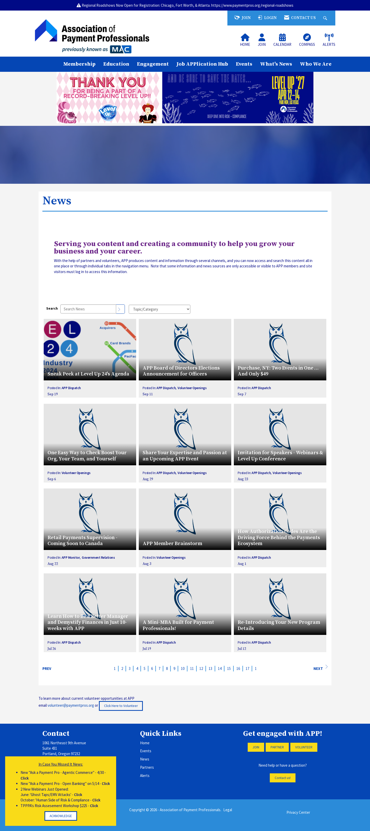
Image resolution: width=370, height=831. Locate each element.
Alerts (145, 775)
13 (210, 668)
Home (145, 742)
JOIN (256, 747)
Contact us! (283, 778)
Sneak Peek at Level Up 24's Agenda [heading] (88, 374)
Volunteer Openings (192, 388)
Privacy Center (298, 812)
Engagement (153, 64)
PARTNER (277, 747)
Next (320, 668)
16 (238, 668)
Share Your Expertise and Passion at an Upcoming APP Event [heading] (185, 456)
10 (182, 668)
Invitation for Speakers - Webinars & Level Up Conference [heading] (280, 456)
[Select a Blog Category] (159, 309)
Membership (79, 64)
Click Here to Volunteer (121, 706)
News (144, 759)
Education (116, 64)
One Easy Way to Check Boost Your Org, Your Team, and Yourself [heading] (87, 456)
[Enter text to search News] (88, 308)
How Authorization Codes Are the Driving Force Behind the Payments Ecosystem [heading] (279, 538)
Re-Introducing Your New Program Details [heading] (279, 625)
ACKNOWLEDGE (61, 816)
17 (247, 668)
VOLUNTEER (303, 747)
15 (229, 668)
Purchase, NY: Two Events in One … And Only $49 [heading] (278, 371)
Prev (46, 668)
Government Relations (98, 557)
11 (192, 668)
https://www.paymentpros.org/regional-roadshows (252, 5)
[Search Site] (325, 17)
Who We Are (315, 64)
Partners (147, 767)
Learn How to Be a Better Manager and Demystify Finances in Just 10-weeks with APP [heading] (88, 623)
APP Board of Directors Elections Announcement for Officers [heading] (181, 371)
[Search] (120, 309)
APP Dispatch (71, 388)
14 (219, 668)
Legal (227, 809)
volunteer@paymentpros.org (71, 705)
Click (25, 778)
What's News (276, 64)
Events (244, 64)
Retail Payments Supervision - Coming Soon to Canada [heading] (82, 541)
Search (52, 308)
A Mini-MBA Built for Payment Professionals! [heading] (178, 625)
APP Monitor (71, 557)
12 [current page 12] (201, 668)
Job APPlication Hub (202, 64)
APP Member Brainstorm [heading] (172, 544)
